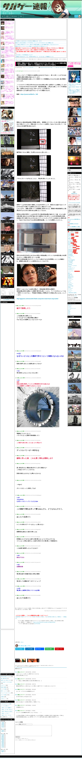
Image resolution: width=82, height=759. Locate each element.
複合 (58, 67)
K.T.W (69, 314)
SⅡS (69, 310)
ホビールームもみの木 (72, 265)
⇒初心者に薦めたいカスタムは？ (73, 223)
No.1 (16, 672)
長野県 (2, 737)
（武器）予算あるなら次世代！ (7, 711)
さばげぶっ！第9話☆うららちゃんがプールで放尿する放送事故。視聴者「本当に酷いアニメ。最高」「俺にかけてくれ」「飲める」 (7, 97)
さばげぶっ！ (3, 698)
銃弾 (49, 67)
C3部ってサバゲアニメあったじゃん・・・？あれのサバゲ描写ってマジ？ (9, 23)
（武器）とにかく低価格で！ (6, 707)
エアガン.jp (70, 288)
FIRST (69, 257)
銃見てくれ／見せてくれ (5, 680)
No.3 (16, 684)
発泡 (60, 67)
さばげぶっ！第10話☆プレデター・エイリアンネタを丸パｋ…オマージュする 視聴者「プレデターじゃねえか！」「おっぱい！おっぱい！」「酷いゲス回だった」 (7, 89)
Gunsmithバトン (71, 269)
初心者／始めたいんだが (5, 676)
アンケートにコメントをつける (74, 202)
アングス (69, 289)
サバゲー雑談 (3, 694)
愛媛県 (2, 751)
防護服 (63, 67)
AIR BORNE (70, 255)
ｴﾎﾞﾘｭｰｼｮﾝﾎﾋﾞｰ (73, 253)
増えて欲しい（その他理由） (74, 182)
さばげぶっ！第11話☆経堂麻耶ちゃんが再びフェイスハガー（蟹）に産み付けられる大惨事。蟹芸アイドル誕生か (7, 71)
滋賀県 (2, 741)
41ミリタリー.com (73, 236)
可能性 (51, 67)
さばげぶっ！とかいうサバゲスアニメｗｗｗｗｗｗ (9, 60)
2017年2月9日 (37, 623)
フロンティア (70, 283)
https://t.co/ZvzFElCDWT (38, 622)
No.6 (16, 700)
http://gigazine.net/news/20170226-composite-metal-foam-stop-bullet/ (37, 298)
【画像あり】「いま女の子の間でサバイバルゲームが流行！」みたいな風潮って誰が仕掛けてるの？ (7, 77)
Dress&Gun (70, 254)
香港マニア (72, 244)
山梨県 (2, 735)
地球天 (71, 238)
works (8, 121)
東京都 (2, 726)
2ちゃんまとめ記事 (20, 59)
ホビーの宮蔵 (70, 285)
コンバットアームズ (74, 248)
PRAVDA (69, 278)
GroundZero (72, 250)
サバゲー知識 (3, 689)
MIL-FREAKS (72, 241)
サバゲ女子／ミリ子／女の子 (6, 682)
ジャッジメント (74, 271)
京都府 (2, 742)
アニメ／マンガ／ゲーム (5, 692)
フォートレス (70, 270)
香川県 (2, 750)
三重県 (2, 740)
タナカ (69, 309)
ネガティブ (3, 685)
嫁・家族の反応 (4, 678)
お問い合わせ (14, 16)
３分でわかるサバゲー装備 (6, 703)
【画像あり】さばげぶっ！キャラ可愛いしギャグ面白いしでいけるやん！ (9, 103)
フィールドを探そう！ (5, 705)
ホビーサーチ (70, 263)
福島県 (2, 731)
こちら (75, 295)
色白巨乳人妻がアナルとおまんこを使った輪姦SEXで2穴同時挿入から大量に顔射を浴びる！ (36, 49)
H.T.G (71, 243)
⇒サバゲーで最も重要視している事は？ (74, 226)
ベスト (54, 67)
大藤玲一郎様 (3, 121)
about (7, 16)
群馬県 (2, 724)
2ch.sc (22, 642)
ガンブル (69, 282)
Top (2, 16)
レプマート (72, 247)
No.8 (16, 710)
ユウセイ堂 (72, 239)
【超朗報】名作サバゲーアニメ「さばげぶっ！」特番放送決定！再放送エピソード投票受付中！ (7, 38)
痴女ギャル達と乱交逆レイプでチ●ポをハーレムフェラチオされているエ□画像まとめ (34, 42)
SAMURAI (70, 264)
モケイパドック (71, 256)
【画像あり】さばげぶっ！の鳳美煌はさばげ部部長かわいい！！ (9, 56)
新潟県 (2, 734)
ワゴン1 (71, 237)
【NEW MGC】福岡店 (72, 292)
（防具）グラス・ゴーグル (6, 715)
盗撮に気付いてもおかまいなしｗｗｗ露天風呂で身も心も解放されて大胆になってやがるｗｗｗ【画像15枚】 (40, 48)
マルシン (69, 307)
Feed (21, 16)
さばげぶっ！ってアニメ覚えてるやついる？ (9, 27)
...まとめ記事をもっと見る (8, 299)
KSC (69, 312)
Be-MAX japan (71, 276)
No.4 (16, 689)
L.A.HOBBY (70, 262)
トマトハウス (70, 279)
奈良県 (2, 744)
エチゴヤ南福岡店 (71, 259)
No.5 (16, 694)
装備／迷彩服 (3, 687)
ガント (69, 272)
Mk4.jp (71, 233)
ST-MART (70, 284)
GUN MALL (70, 274)
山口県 (2, 747)
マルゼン (69, 306)
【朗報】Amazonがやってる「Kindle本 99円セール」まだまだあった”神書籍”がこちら (35, 56)
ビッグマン (72, 240)
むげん (69, 281)
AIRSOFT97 (72, 249)
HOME (16, 59)
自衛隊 (2, 696)
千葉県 (2, 722)
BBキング (70, 273)
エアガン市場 (72, 245)
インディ (69, 291)
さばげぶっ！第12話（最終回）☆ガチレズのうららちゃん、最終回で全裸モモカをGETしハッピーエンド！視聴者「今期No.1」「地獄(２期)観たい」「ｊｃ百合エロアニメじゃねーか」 (7, 50)
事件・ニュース (26, 59)
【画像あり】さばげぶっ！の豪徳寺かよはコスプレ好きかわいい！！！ (9, 83)
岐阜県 (2, 738)
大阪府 (2, 743)
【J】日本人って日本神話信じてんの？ (24, 54)
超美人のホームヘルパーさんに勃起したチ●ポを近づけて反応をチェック (32, 46)
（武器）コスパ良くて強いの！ (7, 709)
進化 (65, 67)
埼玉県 (2, 725)
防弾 (47, 67)
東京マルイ (70, 305)
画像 (41, 67)
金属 (45, 67)
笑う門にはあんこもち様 (6, 132)
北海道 (2, 730)
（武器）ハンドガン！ (5, 713)
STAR (69, 311)
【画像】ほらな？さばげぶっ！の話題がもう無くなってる (9, 43)
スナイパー (70, 290)
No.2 (16, 678)
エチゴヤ (69, 258)
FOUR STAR (70, 261)
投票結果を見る (74, 193)
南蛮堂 (69, 287)
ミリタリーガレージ (74, 246)
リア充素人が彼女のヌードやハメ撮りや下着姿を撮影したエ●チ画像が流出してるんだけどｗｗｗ (37, 44)
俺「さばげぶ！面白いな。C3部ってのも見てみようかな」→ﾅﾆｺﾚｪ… (9, 65)
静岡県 (2, 739)
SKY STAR (72, 252)
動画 (43, 67)
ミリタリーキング (71, 267)
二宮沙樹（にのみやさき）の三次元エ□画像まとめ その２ (29, 41)
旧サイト (12, 132)
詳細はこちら (70, 66)
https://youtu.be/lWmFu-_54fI (29, 94)
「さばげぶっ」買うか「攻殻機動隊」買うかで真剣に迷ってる (9, 32)
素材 (56, 67)
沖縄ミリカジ (70, 275)
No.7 (16, 705)
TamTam (69, 266)
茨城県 (2, 723)
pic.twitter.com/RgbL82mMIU (49, 622)
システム (69, 280)
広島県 (2, 746)
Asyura (71, 235)
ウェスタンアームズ (72, 308)
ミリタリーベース (73, 232)
